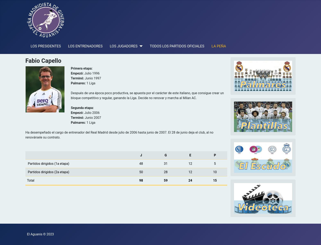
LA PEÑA (218, 46)
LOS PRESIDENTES (46, 46)
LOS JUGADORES (123, 46)
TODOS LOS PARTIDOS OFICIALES (177, 46)
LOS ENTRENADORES (85, 46)
